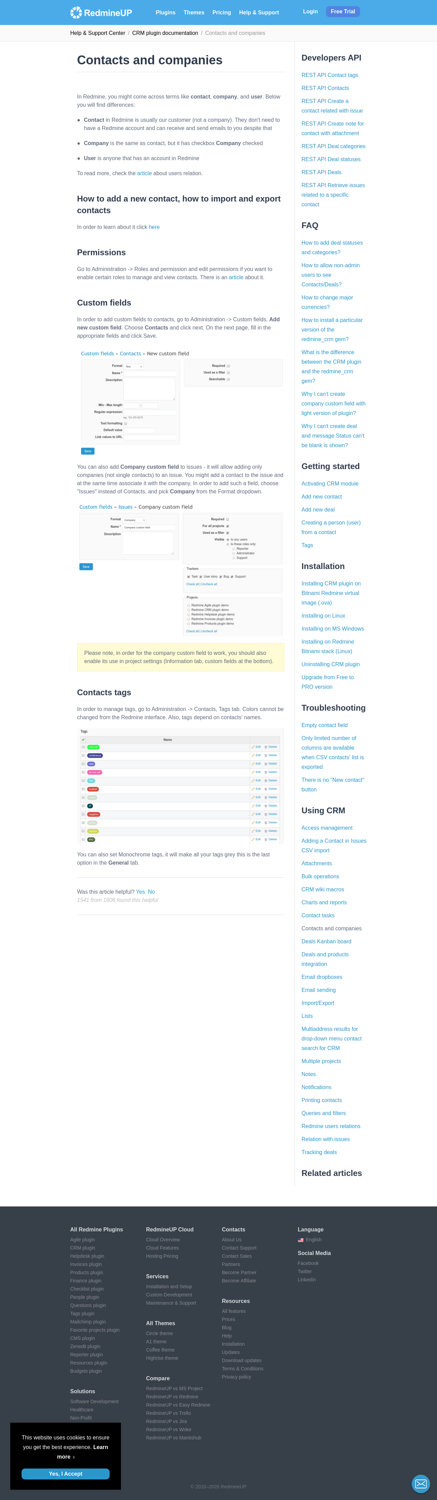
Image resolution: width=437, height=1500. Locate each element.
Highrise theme (162, 1358)
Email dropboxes (322, 977)
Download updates (242, 1360)
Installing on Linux (323, 616)
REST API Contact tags (330, 75)
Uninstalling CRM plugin (331, 664)
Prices (228, 1319)
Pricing (222, 12)
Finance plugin (85, 1280)
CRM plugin (82, 1248)
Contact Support (239, 1248)
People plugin (84, 1297)
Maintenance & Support (171, 1303)
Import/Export (318, 1003)
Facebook (308, 1263)
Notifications (316, 1087)
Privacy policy (236, 1377)
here (154, 227)
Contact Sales (237, 1256)
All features (234, 1311)
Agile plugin (82, 1239)
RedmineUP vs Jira (166, 1421)
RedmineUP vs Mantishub (174, 1437)
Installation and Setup (169, 1286)
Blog (227, 1327)
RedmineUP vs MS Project (174, 1388)
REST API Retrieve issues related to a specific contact (333, 194)
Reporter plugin (86, 1354)
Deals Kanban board (327, 941)
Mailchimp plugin (88, 1321)
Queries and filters (324, 1113)
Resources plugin (88, 1363)
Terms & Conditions (242, 1368)
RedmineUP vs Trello (168, 1413)
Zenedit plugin (85, 1346)
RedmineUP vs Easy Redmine (178, 1405)
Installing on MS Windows (333, 629)
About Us (232, 1239)
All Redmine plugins (96, 1229)
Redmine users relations (331, 1126)
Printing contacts (322, 1100)
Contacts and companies (332, 928)
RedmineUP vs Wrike (169, 1429)
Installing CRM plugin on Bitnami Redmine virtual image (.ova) (331, 593)
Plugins (166, 12)
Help (227, 1336)
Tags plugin (82, 1313)
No (151, 892)
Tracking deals (319, 1152)
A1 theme (156, 1341)
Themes (194, 12)
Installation (233, 1344)
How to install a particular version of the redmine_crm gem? (332, 329)
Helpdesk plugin (87, 1256)
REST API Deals (322, 172)
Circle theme (159, 1333)
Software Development (94, 1401)
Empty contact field (325, 725)
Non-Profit (81, 1418)
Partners (231, 1264)
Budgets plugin (86, 1371)
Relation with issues (326, 1139)
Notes (309, 1074)
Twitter (305, 1271)
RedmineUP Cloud (170, 1229)
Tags (307, 545)
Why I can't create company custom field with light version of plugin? (334, 403)
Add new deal (318, 510)
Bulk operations (320, 876)
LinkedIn (307, 1279)
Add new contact (322, 497)
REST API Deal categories (334, 146)
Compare (158, 1378)
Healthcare (82, 1409)
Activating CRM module (330, 484)
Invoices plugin (86, 1264)
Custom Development (169, 1294)
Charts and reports (324, 902)
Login (310, 11)
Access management (327, 828)
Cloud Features (162, 1248)
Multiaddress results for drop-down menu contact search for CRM (332, 1038)
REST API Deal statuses (331, 159)
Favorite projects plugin (95, 1330)
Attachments (317, 863)
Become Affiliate (239, 1280)
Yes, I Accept (65, 1474)
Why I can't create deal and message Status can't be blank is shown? (333, 435)
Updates (231, 1352)
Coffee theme (160, 1350)
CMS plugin (82, 1338)
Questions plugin (88, 1305)
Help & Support (259, 12)
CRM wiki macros (323, 889)
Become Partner (239, 1272)
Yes (140, 892)
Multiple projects (321, 1061)
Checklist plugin (87, 1289)
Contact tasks (318, 915)
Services (157, 1276)
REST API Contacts (325, 88)
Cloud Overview (163, 1239)
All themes (160, 1323)
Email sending (319, 990)
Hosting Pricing (162, 1256)
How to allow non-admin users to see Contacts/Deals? (331, 274)
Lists (307, 1016)
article (144, 173)
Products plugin (87, 1272)
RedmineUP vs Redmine (172, 1396)
